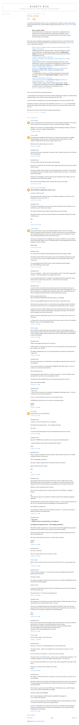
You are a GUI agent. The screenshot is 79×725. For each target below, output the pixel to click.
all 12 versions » (40, 49)
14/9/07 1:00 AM (35, 595)
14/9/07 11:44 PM (36, 639)
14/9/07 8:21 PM (35, 631)
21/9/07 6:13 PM (35, 711)
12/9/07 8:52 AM (35, 156)
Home (52, 717)
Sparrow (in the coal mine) (37, 187)
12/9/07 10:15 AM (36, 200)
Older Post (74, 717)
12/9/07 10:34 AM (36, 224)
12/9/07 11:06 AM (36, 267)
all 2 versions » (49, 81)
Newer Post (29, 717)
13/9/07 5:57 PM (35, 474)
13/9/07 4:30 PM (35, 433)
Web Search (50, 57)
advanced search (63, 103)
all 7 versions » (35, 60)
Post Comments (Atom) (38, 721)
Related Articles (43, 57)
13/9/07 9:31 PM (35, 556)
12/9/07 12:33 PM (36, 281)
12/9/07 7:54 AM (35, 146)
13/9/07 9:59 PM (35, 566)
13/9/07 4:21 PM (35, 415)
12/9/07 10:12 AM (36, 183)
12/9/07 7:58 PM (35, 337)
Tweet (28, 18)
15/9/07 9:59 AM (35, 670)
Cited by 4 (34, 78)
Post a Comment (31, 715)
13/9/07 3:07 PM (35, 355)
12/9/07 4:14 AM (35, 131)
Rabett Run (39, 6)
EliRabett (33, 328)
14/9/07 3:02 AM (35, 616)
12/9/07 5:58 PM (35, 324)
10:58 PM (43, 112)
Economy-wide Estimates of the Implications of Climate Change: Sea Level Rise (51, 58)
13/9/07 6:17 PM (35, 513)
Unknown (33, 120)
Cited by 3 (34, 87)
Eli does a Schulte (33, 16)
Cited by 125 (35, 57)
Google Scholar (68, 24)
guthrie (32, 411)
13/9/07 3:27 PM (35, 384)
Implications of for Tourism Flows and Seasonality (50, 68)
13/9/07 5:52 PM (35, 448)
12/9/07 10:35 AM (36, 247)
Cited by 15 (35, 66)
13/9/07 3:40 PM (35, 407)
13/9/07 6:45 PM (35, 544)
